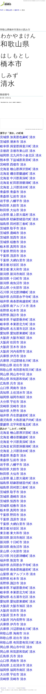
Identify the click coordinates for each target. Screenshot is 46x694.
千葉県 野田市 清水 (13, 251)
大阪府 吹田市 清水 (13, 342)
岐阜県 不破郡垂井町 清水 (17, 319)
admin (1, 691)
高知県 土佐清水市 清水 (16, 392)
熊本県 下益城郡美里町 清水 (19, 160)
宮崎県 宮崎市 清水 (13, 406)
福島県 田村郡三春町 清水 (17, 223)
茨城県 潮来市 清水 (13, 141)
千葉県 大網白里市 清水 (16, 260)
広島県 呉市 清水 (11, 383)
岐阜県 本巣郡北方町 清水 (17, 324)
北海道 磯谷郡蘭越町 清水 (17, 173)
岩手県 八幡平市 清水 (14, 201)
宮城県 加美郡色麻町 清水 (17, 137)
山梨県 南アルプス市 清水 (18, 306)
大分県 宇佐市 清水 (13, 401)
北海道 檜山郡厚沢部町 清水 (19, 169)
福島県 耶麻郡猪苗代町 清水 (19, 219)
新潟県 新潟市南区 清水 (16, 274)
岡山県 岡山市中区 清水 (16, 374)
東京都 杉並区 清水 (13, 265)
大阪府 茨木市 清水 (13, 347)
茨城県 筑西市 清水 (13, 237)
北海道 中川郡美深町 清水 (17, 178)
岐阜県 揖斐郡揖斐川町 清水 (19, 146)
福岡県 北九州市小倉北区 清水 (21, 155)
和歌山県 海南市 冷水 (14, 633)
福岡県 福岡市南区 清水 (16, 397)
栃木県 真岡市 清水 (13, 246)
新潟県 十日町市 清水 (14, 278)
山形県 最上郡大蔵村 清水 (17, 214)
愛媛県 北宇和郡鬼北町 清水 (19, 424)
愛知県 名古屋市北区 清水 (17, 328)
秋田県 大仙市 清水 (13, 210)
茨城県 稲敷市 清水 (13, 242)
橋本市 (17, 10)
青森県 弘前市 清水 (13, 196)
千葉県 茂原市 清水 (13, 255)
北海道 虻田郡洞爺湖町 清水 (19, 182)
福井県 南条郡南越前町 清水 (19, 301)
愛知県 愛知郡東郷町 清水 (17, 333)
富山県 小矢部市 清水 (14, 287)
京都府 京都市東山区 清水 (17, 151)
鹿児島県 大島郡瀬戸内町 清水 (21, 420)
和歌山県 (9, 10)
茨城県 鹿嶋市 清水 (13, 233)
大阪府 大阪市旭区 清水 (16, 338)
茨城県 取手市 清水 (13, 228)
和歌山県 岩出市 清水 (14, 365)
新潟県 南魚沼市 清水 (14, 283)
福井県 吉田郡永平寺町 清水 (19, 296)
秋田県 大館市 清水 (13, 205)
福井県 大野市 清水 (13, 410)
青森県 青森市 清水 (13, 192)
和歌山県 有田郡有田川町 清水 (21, 369)
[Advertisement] (23, 19)
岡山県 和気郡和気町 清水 (17, 379)
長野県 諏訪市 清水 (13, 315)
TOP (1, 10)
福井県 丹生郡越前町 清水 (17, 415)
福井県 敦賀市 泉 (11, 560)
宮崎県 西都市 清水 (13, 164)
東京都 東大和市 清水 (14, 269)
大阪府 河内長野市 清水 (16, 351)
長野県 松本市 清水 (13, 310)
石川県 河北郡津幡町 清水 (17, 292)
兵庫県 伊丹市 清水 (13, 356)
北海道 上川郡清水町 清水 (17, 187)
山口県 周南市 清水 (13, 388)
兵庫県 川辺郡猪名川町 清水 (19, 360)
